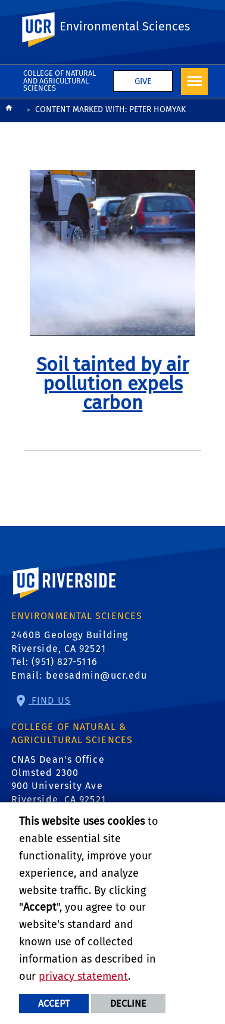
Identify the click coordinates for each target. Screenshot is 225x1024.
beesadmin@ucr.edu (97, 675)
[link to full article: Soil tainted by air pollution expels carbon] (112, 383)
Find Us (50, 700)
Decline (128, 1003)
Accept (54, 1003)
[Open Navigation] (194, 81)
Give (143, 81)
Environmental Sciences (125, 26)
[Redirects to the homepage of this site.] (9, 111)
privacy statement (83, 976)
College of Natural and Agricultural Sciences (59, 81)
